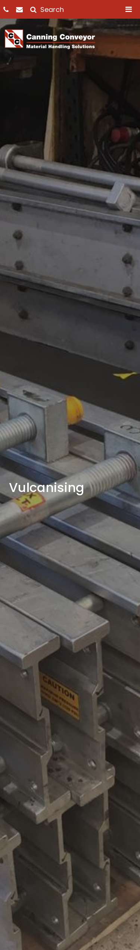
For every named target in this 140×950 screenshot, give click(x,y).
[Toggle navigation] (129, 9)
